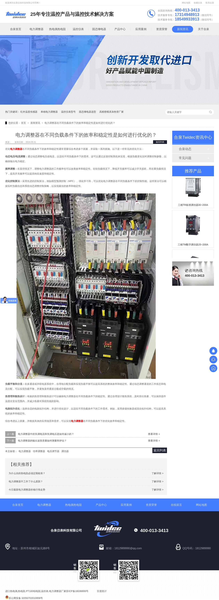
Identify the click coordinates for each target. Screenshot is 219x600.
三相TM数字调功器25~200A (193, 245)
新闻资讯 (182, 29)
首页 (24, 122)
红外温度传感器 (28, 111)
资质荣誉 (161, 29)
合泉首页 (15, 29)
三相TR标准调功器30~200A (193, 205)
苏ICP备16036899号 (77, 591)
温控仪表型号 (68, 111)
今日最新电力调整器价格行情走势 (27, 489)
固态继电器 (99, 29)
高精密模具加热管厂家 (111, 111)
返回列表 (160, 142)
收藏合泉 (198, 3)
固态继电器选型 (87, 111)
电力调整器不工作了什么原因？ (26, 481)
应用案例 (140, 29)
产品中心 (119, 29)
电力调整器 (36, 29)
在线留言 (176, 504)
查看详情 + (154, 434)
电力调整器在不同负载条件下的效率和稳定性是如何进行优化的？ (80, 122)
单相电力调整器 (49, 111)
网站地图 (186, 3)
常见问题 (185, 158)
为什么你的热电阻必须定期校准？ (27, 473)
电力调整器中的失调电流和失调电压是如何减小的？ (46, 434)
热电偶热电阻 (57, 29)
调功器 (65, 451)
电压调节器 (53, 451)
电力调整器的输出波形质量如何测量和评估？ (42, 440)
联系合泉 (210, 3)
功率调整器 (39, 451)
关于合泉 (203, 29)
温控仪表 (78, 29)
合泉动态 (185, 149)
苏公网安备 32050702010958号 (24, 598)
